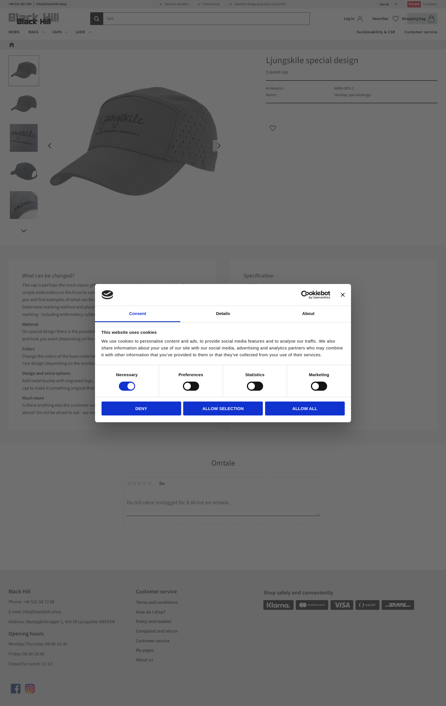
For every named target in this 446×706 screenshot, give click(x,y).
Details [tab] (223, 313)
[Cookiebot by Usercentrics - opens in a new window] (305, 295)
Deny (141, 408)
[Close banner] (343, 295)
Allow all (304, 408)
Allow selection (223, 408)
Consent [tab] (137, 313)
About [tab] (308, 313)
